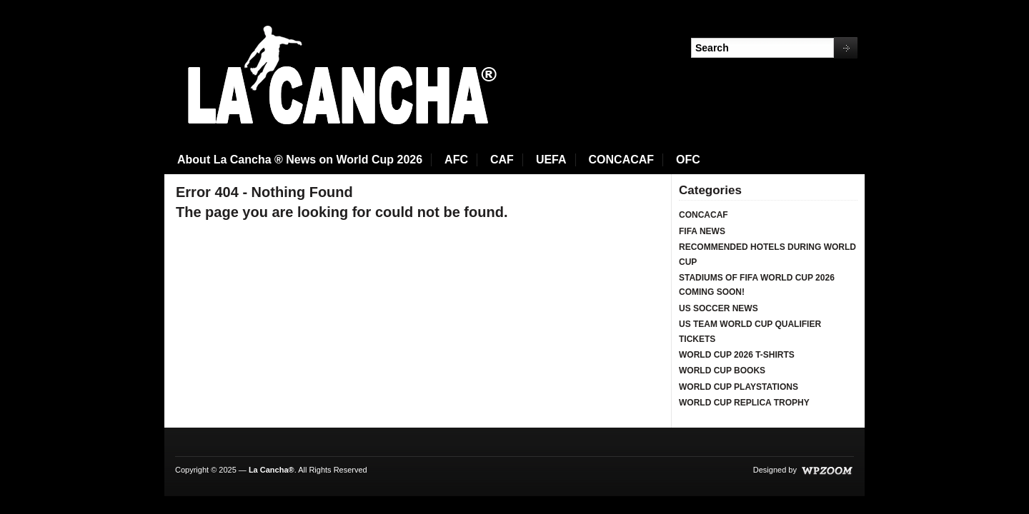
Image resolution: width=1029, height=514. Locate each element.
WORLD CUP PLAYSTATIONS (738, 387)
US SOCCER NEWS (718, 308)
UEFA (551, 159)
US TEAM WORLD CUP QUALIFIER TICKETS (750, 331)
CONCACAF (622, 159)
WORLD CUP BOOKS (722, 371)
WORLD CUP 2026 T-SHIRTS (737, 355)
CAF (502, 159)
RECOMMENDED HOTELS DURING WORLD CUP (767, 254)
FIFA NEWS (702, 231)
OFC (688, 159)
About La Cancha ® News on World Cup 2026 (299, 159)
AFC (456, 159)
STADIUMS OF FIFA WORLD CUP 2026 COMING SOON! (757, 285)
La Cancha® (271, 469)
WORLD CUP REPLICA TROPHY (744, 403)
